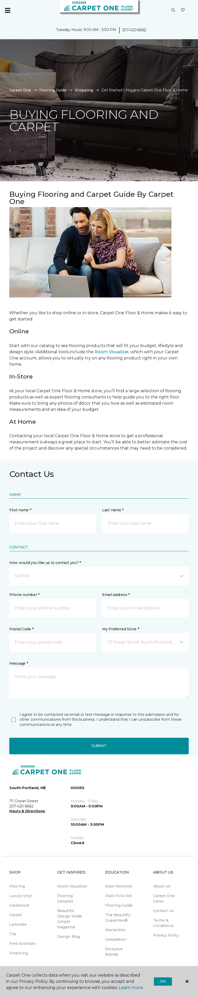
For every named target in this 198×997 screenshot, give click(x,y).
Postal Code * (21, 629)
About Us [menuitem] (161, 886)
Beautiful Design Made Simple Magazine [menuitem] (69, 918)
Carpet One (20, 90)
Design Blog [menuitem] (68, 936)
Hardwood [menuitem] (19, 905)
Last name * (112, 510)
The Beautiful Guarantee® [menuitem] (117, 918)
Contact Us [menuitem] (163, 910)
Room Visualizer (112, 351)
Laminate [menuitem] (18, 924)
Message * (18, 663)
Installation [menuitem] (115, 939)
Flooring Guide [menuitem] (119, 905)
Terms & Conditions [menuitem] (163, 923)
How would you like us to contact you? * (45, 562)
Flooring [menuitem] (17, 886)
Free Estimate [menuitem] (22, 943)
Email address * (116, 594)
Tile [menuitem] (12, 934)
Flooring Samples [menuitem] (65, 898)
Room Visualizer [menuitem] (72, 886)
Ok (163, 981)
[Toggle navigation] (7, 10)
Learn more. (131, 987)
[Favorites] (183, 10)
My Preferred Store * (120, 629)
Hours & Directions (27, 811)
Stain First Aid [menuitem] (118, 895)
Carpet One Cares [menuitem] (164, 898)
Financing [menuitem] (18, 953)
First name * (20, 510)
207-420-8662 (134, 30)
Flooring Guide (53, 90)
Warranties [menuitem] (115, 930)
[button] (173, 10)
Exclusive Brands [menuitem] (114, 952)
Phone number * (24, 594)
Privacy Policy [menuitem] (166, 935)
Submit (99, 745)
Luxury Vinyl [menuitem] (20, 895)
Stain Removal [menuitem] (118, 886)
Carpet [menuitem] (15, 915)
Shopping (84, 90)
